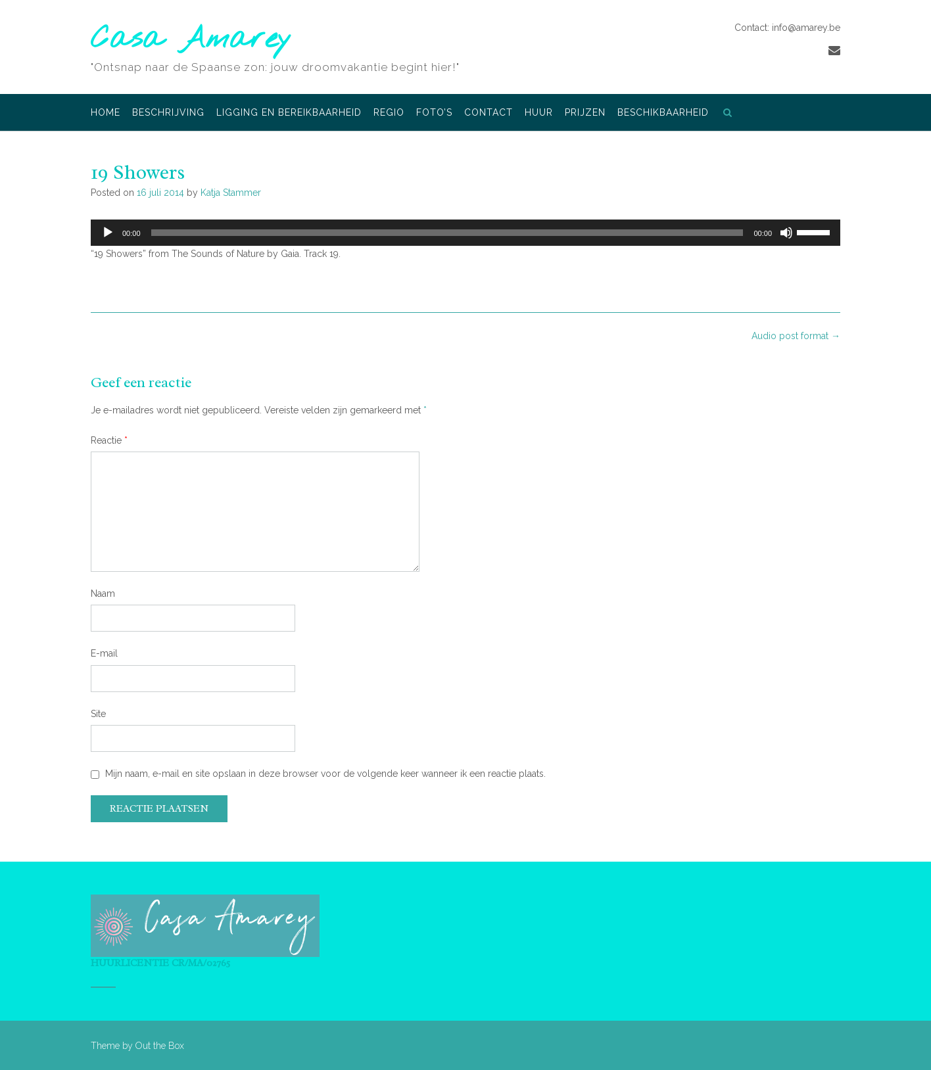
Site (98, 714)
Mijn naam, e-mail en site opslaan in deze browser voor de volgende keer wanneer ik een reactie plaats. (325, 773)
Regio (388, 113)
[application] (465, 233)
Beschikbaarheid (663, 113)
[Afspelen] (107, 232)
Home (105, 113)
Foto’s (434, 113)
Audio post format (796, 336)
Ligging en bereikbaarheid (289, 113)
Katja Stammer (231, 192)
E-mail (104, 653)
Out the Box (159, 1045)
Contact (488, 113)
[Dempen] (786, 232)
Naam (103, 593)
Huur (539, 113)
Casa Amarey (191, 39)
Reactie (109, 440)
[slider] (447, 232)
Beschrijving (168, 113)
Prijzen (585, 113)
